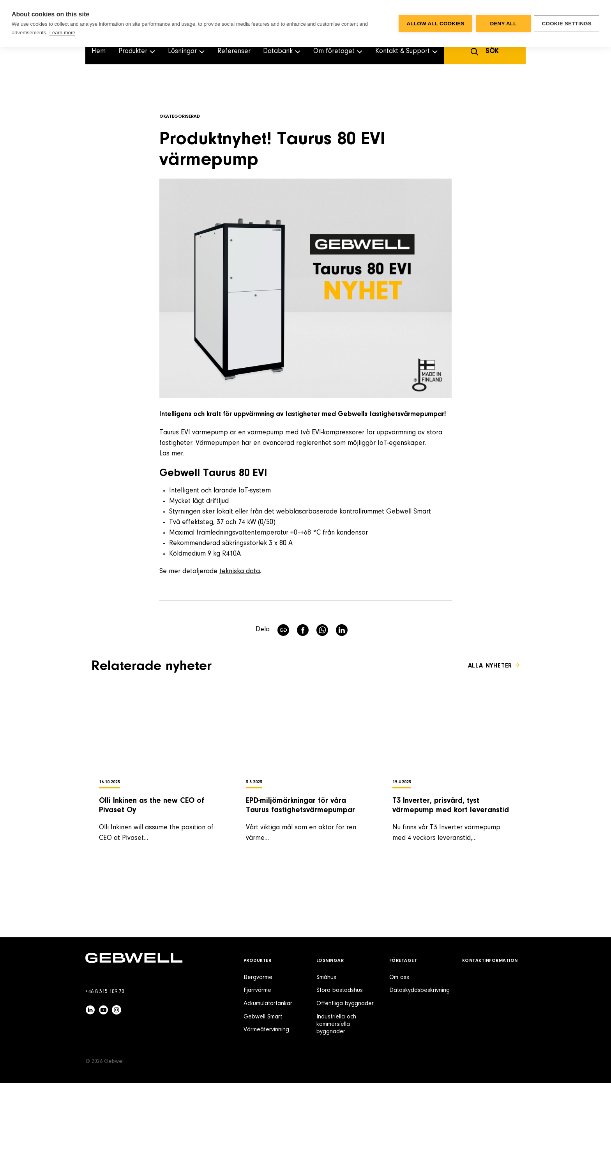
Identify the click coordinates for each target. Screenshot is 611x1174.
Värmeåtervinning (266, 1121)
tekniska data (239, 571)
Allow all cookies (435, 24)
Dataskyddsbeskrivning (419, 1081)
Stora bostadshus (339, 1081)
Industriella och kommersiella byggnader (336, 1115)
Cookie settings (567, 24)
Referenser (234, 51)
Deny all (502, 24)
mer (177, 453)
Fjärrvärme (257, 1081)
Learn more (62, 32)
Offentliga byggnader (345, 1095)
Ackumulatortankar (268, 1095)
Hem (99, 51)
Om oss (399, 1069)
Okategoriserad (179, 116)
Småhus (326, 1069)
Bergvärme (258, 1069)
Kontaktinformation (490, 1052)
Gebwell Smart (263, 1108)
